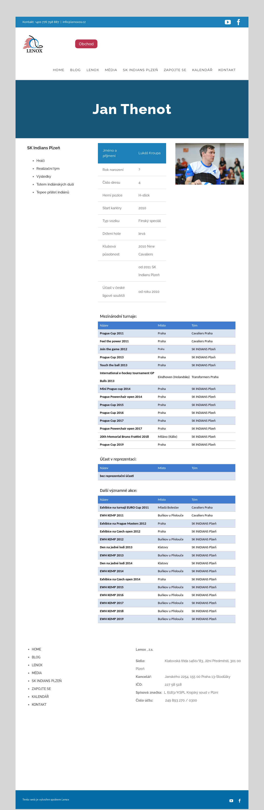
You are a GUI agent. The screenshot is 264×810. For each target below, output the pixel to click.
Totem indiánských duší (55, 184)
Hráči (40, 161)
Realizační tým (48, 169)
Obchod (86, 44)
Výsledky (43, 176)
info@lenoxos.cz (74, 22)
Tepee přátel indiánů (52, 192)
